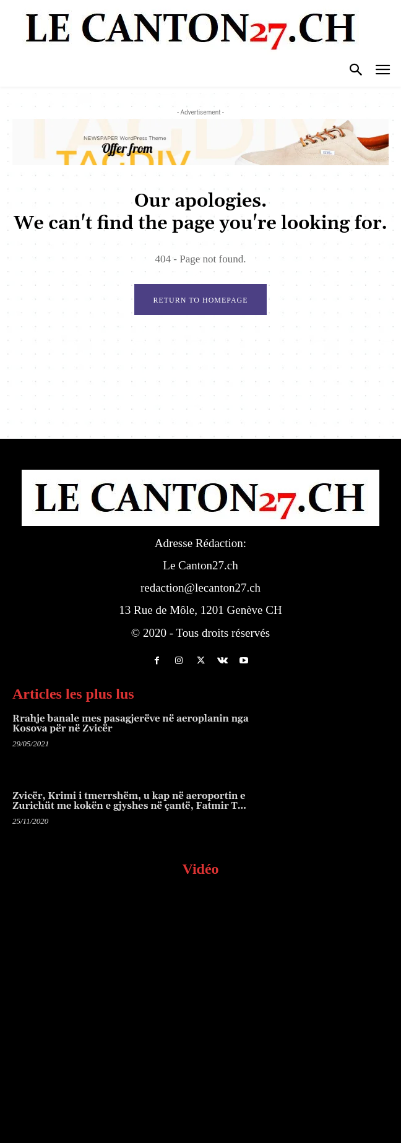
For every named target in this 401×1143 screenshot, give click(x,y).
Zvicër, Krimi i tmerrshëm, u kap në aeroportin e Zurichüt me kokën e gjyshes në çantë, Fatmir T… (129, 801)
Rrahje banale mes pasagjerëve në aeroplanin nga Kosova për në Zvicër (130, 724)
